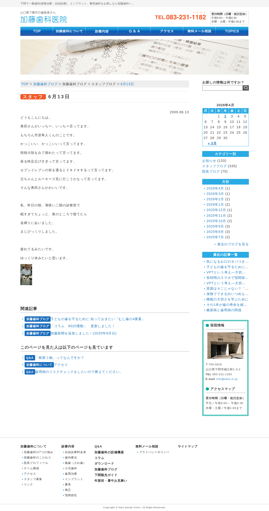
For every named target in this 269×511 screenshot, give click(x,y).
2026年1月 (215, 204)
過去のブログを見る (233, 244)
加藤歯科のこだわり (37, 457)
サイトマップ (188, 446)
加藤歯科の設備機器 (109, 452)
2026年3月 (215, 194)
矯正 (68, 490)
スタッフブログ (214, 166)
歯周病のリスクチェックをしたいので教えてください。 (74, 372)
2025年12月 (216, 210)
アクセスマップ (222, 389)
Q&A (98, 446)
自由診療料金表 (75, 452)
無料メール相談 (146, 446)
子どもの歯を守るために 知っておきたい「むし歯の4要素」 (85, 319)
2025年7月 (215, 237)
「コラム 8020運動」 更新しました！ (70, 326)
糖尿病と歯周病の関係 (224, 310)
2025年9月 (215, 226)
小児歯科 (71, 468)
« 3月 (212, 143)
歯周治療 (71, 473)
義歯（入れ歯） (75, 463)
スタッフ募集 (33, 479)
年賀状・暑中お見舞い (110, 480)
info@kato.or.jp (227, 379)
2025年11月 (216, 215)
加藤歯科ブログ (45, 84)
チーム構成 (31, 468)
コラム (99, 458)
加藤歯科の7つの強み (38, 452)
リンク (28, 484)
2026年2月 (215, 199)
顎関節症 (71, 495)
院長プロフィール (36, 463)
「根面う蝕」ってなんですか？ (54, 357)
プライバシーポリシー (154, 452)
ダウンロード (104, 463)
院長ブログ (211, 171)
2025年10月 (216, 221)
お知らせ (209, 161)
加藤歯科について (33, 446)
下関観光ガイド (105, 475)
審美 (68, 484)
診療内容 (68, 446)
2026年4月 (215, 188)
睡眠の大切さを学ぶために (227, 299)
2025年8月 (215, 232)
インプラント (74, 479)
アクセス (46, 364)
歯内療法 (71, 457)
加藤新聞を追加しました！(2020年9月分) (71, 333)
